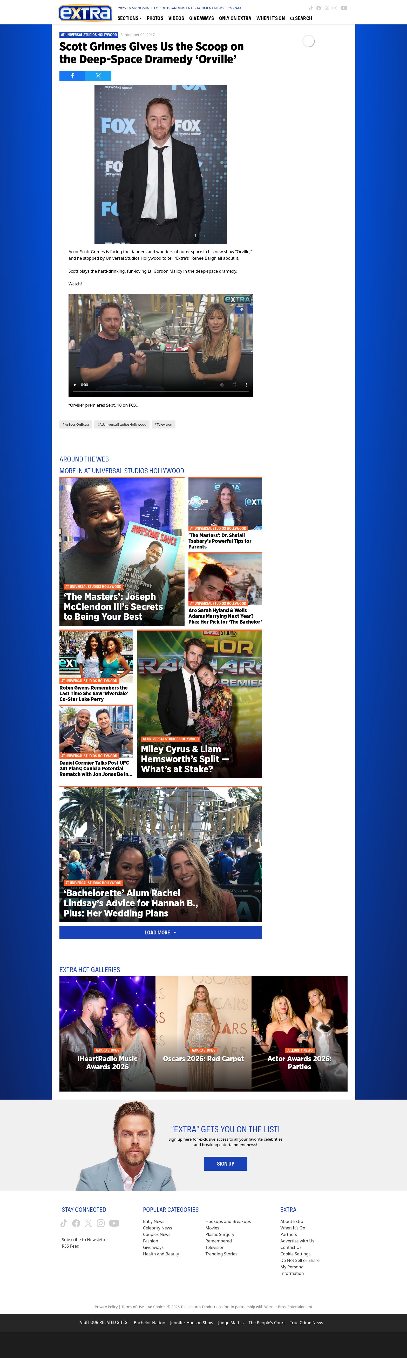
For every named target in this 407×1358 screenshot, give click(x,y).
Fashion (150, 1241)
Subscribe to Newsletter (85, 1239)
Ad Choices (157, 1306)
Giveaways (153, 1247)
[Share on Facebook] (72, 76)
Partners (288, 1234)
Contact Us (290, 1247)
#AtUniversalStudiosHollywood (121, 424)
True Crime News (306, 1323)
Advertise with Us (297, 1241)
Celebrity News (157, 1228)
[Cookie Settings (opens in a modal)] (295, 1254)
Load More (160, 932)
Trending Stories (222, 1254)
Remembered (219, 1241)
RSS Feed (70, 1246)
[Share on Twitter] (98, 76)
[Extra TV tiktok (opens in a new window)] (311, 8)
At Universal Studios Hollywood (89, 35)
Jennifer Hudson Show (191, 1323)
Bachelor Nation (149, 1323)
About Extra (291, 1221)
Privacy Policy (106, 1306)
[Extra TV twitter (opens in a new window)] (327, 8)
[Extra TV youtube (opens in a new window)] (344, 8)
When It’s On (292, 1228)
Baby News (153, 1221)
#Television (163, 424)
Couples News (157, 1234)
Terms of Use (132, 1306)
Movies (212, 1228)
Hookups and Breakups (228, 1221)
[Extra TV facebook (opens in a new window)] (318, 8)
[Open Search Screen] (301, 18)
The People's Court (267, 1323)
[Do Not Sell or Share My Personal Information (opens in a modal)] (303, 1267)
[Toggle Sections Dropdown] (129, 18)
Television (215, 1247)
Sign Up (225, 1164)
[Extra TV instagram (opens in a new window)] (335, 8)
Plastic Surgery (220, 1234)
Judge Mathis (231, 1323)
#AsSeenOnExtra (76, 424)
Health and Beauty (161, 1254)
